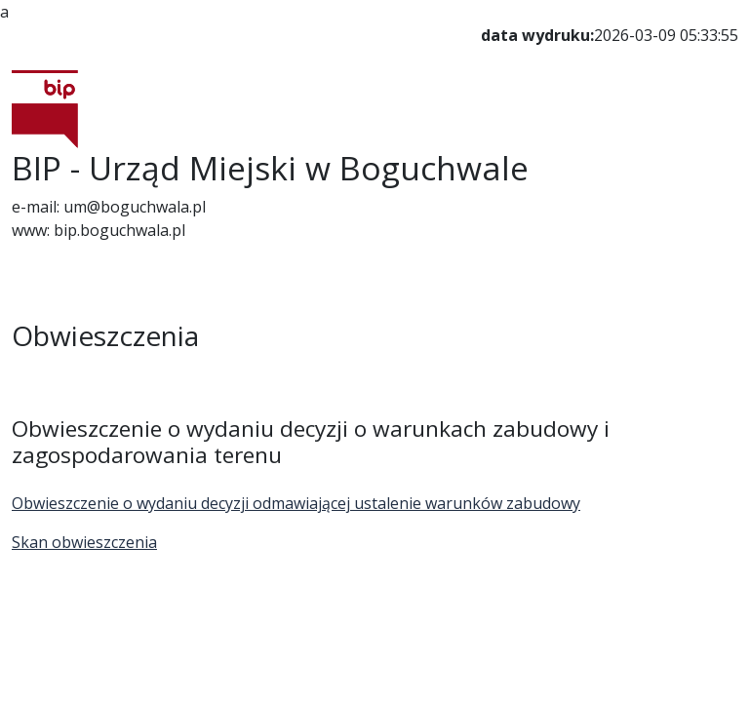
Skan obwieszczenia (84, 542)
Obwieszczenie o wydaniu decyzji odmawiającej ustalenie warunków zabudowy (296, 503)
